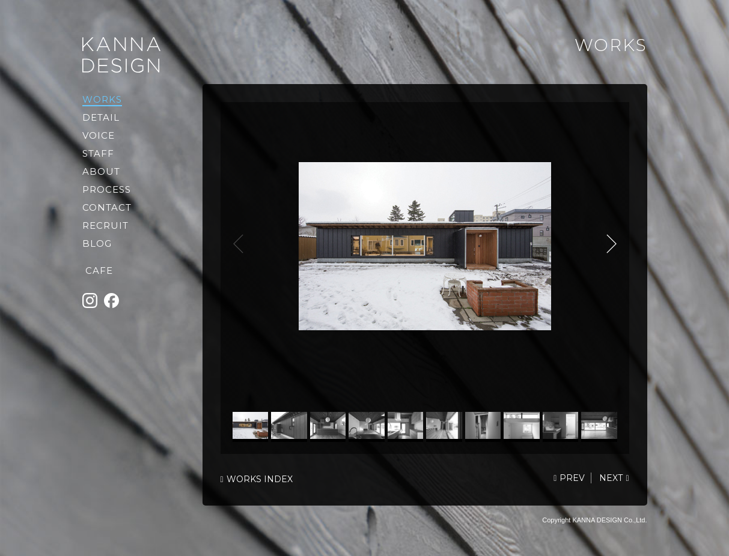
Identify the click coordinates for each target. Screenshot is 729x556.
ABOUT (101, 171)
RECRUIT (105, 225)
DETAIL (101, 117)
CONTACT (107, 207)
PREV (572, 478)
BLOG (97, 243)
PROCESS (106, 189)
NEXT (611, 244)
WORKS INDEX (260, 479)
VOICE (98, 135)
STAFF (98, 153)
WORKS (102, 99)
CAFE (99, 270)
